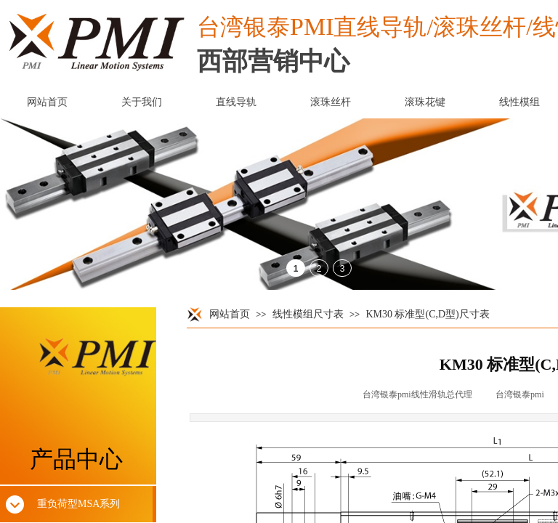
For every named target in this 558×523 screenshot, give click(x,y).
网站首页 (229, 314)
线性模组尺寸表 (308, 314)
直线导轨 (236, 102)
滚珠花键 (425, 102)
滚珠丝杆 (330, 102)
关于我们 (141, 102)
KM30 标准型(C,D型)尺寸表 (427, 314)
